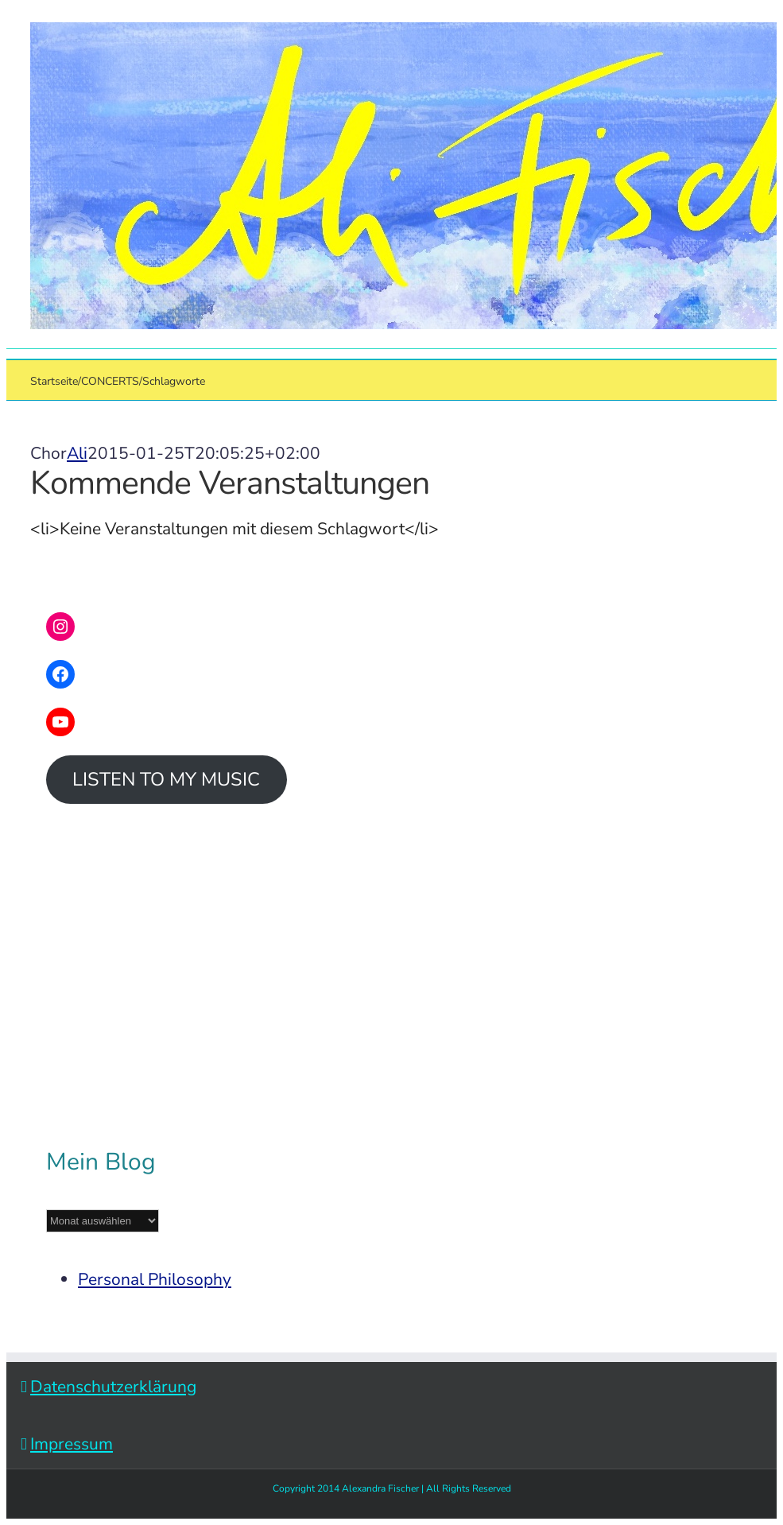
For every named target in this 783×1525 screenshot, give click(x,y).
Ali (77, 453)
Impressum (71, 1444)
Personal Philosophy (154, 1279)
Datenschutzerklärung (113, 1386)
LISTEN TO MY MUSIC (166, 779)
